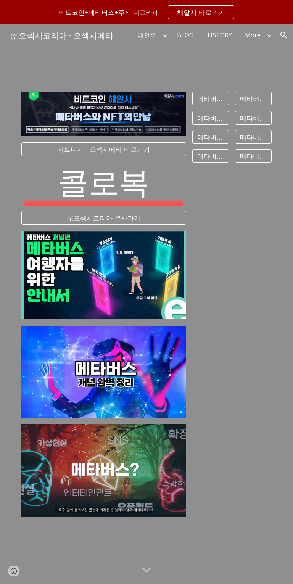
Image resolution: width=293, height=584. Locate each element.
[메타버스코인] (253, 156)
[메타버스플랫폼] (210, 137)
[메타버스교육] (210, 156)
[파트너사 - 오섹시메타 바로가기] (103, 149)
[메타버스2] (253, 118)
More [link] (253, 35)
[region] (146, 12)
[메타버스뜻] (210, 98)
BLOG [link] (185, 35)
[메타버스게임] (253, 137)
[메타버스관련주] (210, 118)
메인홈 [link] (147, 35)
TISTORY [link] (219, 35)
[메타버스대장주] (253, 98)
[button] (284, 35)
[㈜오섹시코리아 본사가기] (103, 217)
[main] (103, 183)
